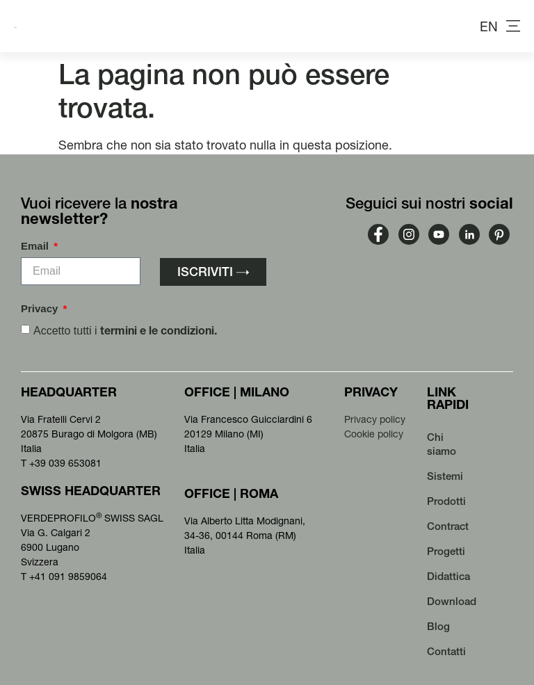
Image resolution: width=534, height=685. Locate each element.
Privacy (41, 308)
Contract (448, 526)
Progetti (446, 551)
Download (451, 601)
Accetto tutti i (125, 331)
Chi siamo (441, 444)
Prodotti (446, 501)
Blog (438, 626)
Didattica (448, 576)
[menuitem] (489, 26)
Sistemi (445, 476)
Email (36, 246)
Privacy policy (374, 419)
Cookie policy (373, 434)
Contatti (446, 651)
